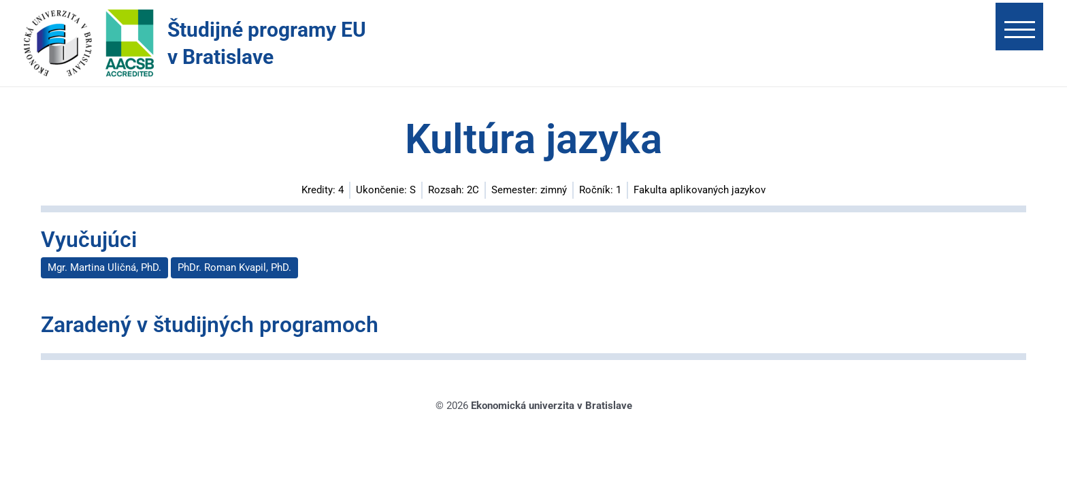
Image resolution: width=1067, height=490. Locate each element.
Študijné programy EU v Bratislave (266, 43)
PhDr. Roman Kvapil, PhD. (234, 267)
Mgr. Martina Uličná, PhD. (104, 267)
